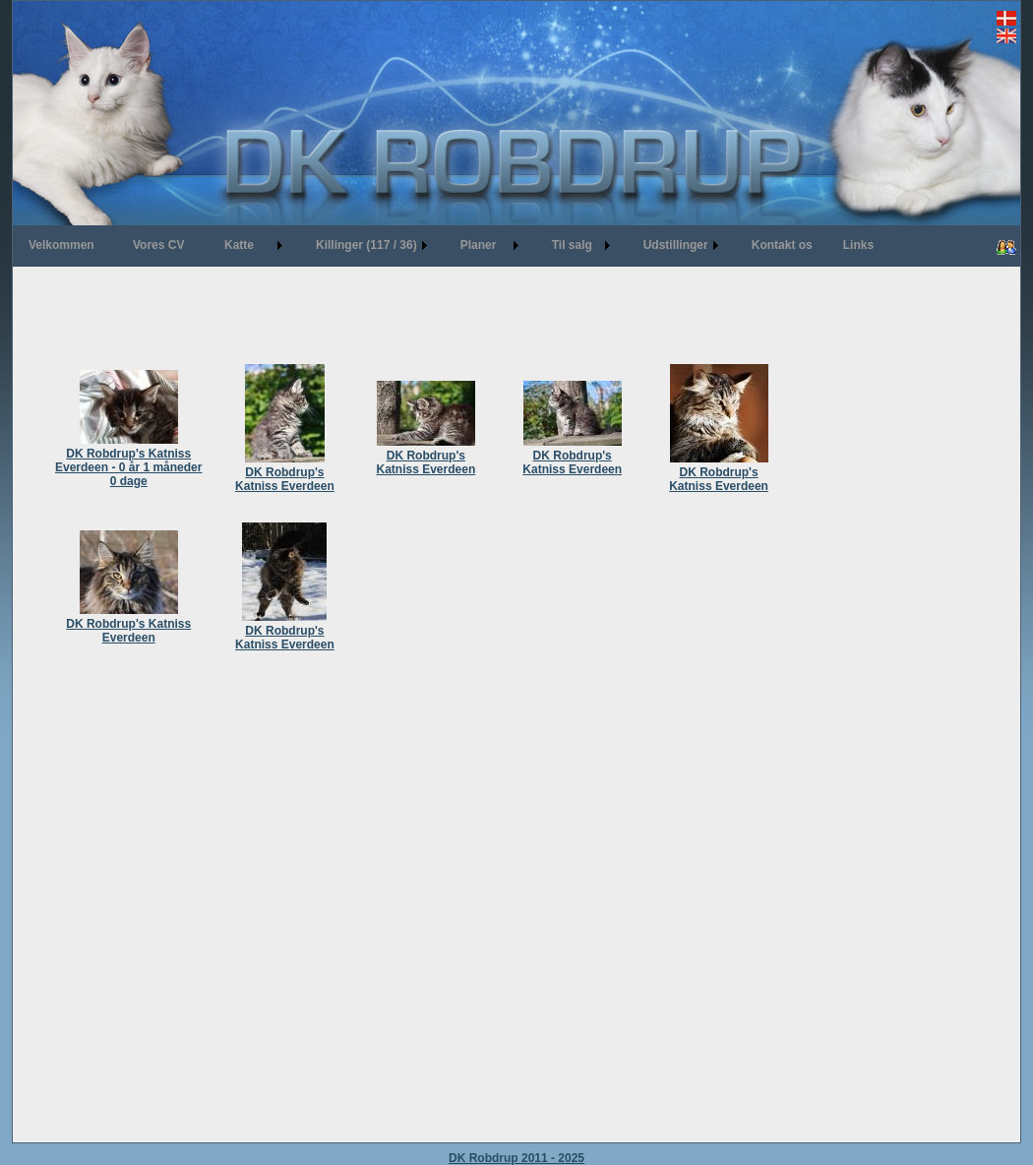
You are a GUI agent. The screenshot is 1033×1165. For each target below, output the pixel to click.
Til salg (572, 245)
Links (858, 245)
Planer (478, 245)
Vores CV (158, 245)
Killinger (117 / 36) (366, 245)
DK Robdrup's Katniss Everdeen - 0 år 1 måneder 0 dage (128, 460)
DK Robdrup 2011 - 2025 (516, 1158)
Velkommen (61, 245)
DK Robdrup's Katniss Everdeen (284, 472)
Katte (239, 245)
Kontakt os (782, 245)
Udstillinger (675, 245)
